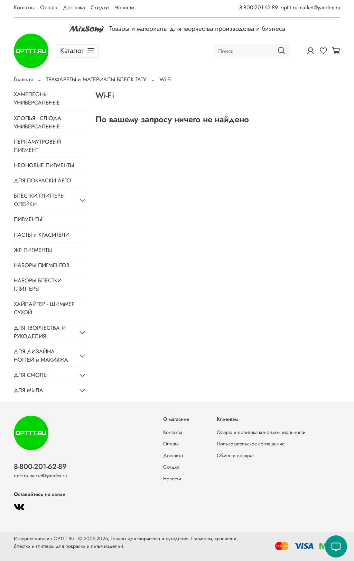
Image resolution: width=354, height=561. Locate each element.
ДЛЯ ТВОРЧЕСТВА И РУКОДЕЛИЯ (40, 332)
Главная (23, 79)
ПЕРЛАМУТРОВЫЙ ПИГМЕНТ (37, 146)
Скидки (100, 7)
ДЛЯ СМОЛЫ (31, 375)
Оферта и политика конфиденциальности (261, 432)
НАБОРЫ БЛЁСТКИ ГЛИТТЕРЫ (38, 285)
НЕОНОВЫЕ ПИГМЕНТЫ (44, 165)
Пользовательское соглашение (251, 443)
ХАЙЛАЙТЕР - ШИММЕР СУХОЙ (44, 308)
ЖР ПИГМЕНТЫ (33, 250)
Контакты (24, 7)
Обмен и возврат (235, 455)
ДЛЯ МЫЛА (28, 390)
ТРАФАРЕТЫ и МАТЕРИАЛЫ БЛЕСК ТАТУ (96, 79)
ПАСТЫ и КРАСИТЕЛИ (41, 235)
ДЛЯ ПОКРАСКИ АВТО (42, 180)
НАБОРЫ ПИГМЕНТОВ (41, 265)
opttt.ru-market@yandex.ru (310, 7)
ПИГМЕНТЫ (28, 219)
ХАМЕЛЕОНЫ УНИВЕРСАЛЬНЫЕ (37, 98)
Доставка (74, 7)
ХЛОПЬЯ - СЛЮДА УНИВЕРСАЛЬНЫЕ (37, 122)
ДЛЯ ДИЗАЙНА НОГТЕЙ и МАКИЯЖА (41, 355)
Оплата (48, 7)
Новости (124, 7)
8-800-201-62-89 (258, 7)
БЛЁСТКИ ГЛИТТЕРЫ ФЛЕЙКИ (39, 200)
